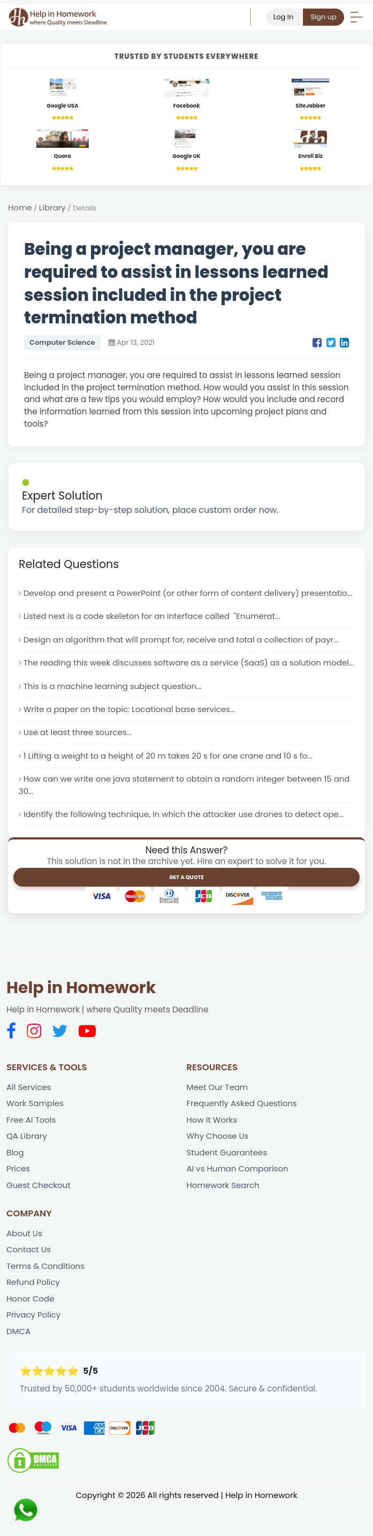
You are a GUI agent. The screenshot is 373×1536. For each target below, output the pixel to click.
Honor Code (30, 1328)
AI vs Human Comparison (238, 1196)
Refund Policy (33, 1311)
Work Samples (35, 1131)
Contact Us (28, 1278)
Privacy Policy (34, 1344)
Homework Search (224, 1213)
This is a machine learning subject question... (114, 711)
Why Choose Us (218, 1164)
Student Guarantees (228, 1180)
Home (20, 208)
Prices (18, 1196)
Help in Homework (81, 1015)
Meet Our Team (218, 1114)
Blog (15, 1180)
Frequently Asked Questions (243, 1131)
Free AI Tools (31, 1147)
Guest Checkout (39, 1213)
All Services (29, 1114)
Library (53, 208)
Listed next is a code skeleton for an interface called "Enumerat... (154, 629)
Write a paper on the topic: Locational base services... (131, 735)
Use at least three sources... (79, 759)
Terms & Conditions (46, 1295)
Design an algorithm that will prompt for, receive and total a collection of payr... (184, 653)
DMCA (18, 1361)
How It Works (212, 1147)
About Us (24, 1262)
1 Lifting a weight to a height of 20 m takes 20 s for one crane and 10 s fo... (170, 782)
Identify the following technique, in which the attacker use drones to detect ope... (186, 841)
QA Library (27, 1164)
